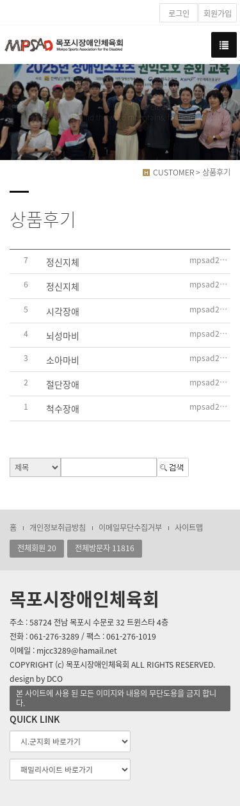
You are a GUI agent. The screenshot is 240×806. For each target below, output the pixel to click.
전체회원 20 (36, 548)
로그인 (178, 13)
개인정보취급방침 (57, 527)
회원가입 (218, 13)
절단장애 (62, 384)
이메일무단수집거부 (130, 527)
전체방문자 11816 (104, 548)
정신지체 (62, 261)
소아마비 (62, 359)
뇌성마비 (62, 335)
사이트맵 (189, 527)
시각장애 (62, 311)
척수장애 (62, 409)
